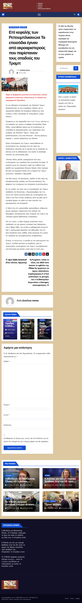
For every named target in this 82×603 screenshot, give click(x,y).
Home (67, 598)
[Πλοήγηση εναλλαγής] (39, 14)
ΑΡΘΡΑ (47, 501)
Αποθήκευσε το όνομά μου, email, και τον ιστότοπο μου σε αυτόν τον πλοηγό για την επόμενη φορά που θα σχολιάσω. (26, 439)
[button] (74, 14)
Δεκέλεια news (25, 70)
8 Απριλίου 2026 (52, 508)
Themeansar (27, 599)
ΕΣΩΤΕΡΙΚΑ (9, 475)
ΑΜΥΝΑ (8, 498)
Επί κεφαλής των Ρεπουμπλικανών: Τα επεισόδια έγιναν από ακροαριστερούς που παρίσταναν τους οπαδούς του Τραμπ (27, 48)
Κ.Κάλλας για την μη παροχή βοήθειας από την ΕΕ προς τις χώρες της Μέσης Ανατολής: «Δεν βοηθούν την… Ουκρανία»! (13, 547)
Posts (72, 598)
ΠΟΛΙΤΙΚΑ (53, 501)
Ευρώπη (8, 320)
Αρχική (77, 598)
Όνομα (7, 405)
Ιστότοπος (7, 425)
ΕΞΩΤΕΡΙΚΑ (23, 27)
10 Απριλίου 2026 (13, 485)
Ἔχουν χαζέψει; (53, 504)
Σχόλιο (7, 361)
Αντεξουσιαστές (14, 27)
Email (7, 415)
